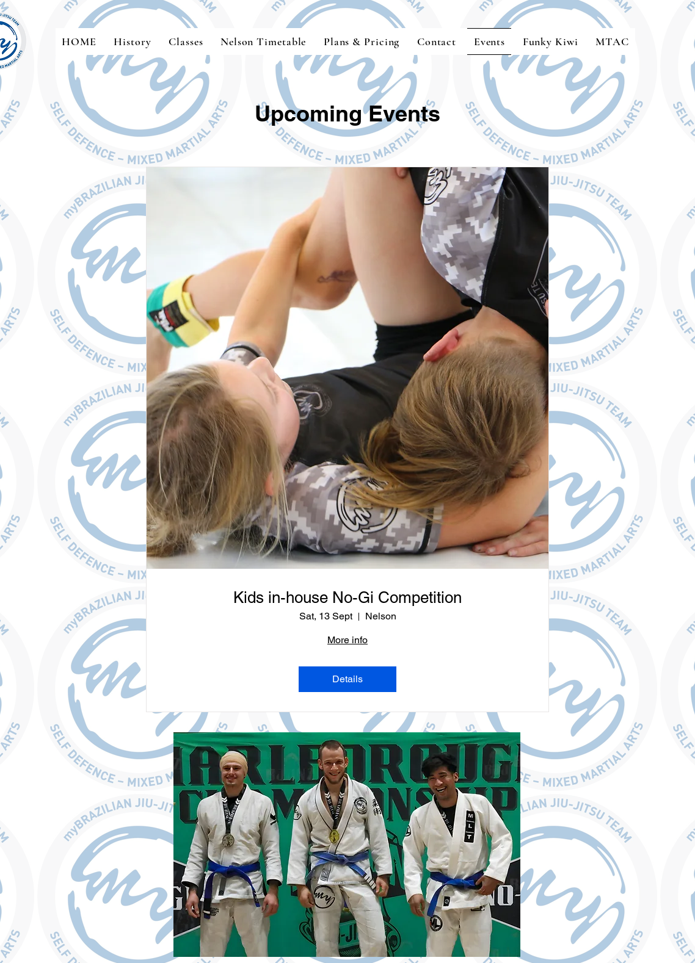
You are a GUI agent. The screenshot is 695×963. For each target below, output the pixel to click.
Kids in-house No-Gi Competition (347, 597)
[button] (346, 844)
